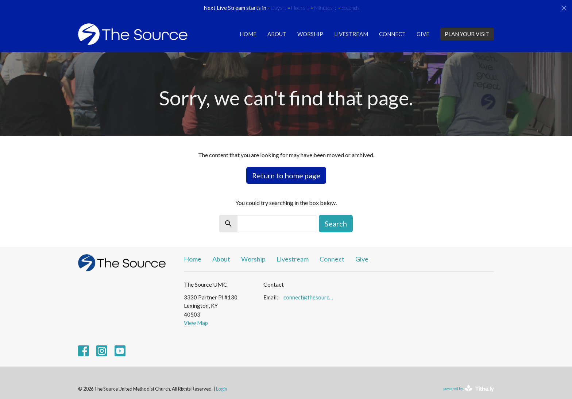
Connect (392, 34)
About (276, 34)
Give (423, 34)
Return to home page (286, 175)
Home (248, 34)
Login (221, 389)
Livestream (351, 34)
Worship (310, 34)
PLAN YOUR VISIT (467, 34)
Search (336, 223)
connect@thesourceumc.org (309, 297)
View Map (196, 322)
